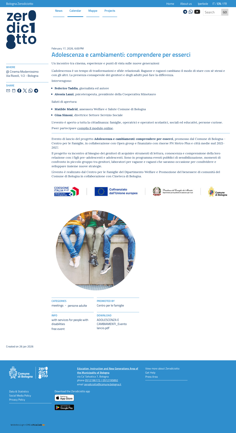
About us (186, 4)
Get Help (150, 372)
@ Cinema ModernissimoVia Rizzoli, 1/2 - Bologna (22, 73)
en (219, 3)
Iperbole (203, 4)
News (58, 10)
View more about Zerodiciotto (162, 368)
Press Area (151, 376)
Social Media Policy (20, 395)
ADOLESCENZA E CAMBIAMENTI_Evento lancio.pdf (112, 324)
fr (225, 4)
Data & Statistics (19, 391)
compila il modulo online (95, 128)
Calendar (75, 10)
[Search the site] (212, 12)
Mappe (92, 10)
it (213, 4)
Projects (109, 10)
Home (170, 4)
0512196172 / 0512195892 (101, 380)
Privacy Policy (17, 399)
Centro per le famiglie (110, 305)
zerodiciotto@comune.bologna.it (102, 384)
